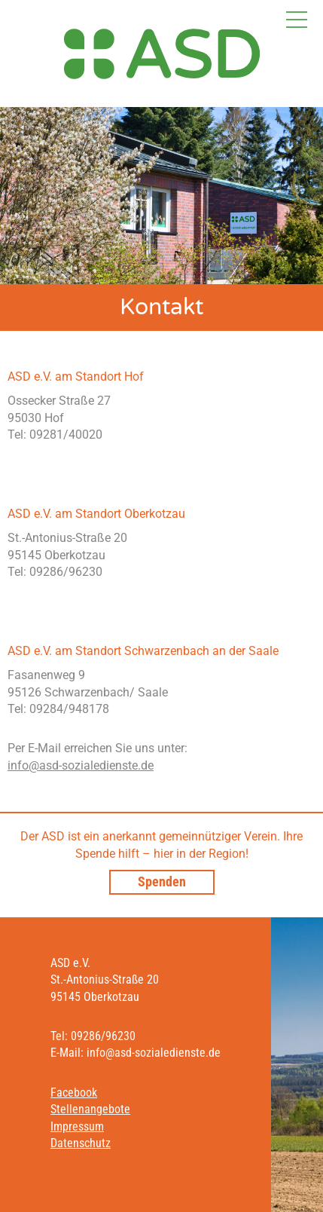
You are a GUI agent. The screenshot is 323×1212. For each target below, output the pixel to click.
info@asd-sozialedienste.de (81, 765)
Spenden (162, 881)
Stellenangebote (90, 1109)
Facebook (73, 1092)
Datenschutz (80, 1143)
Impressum (77, 1126)
